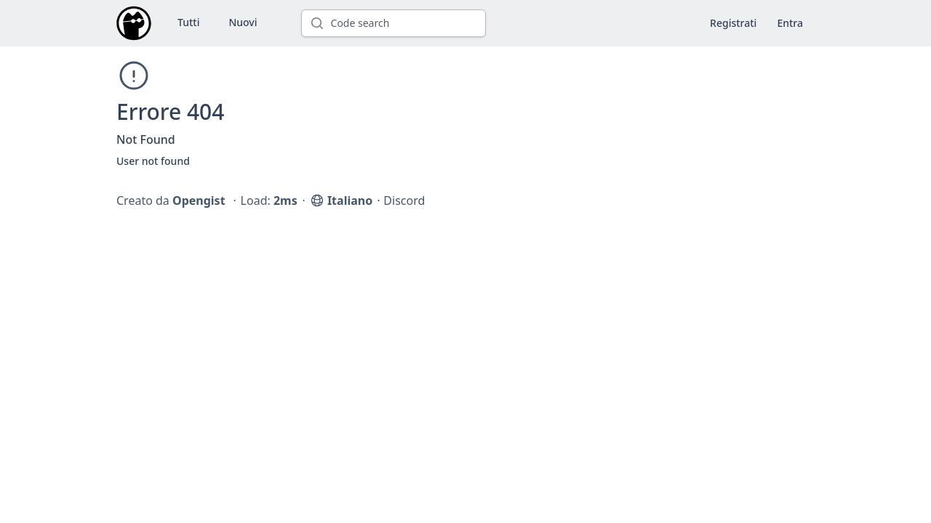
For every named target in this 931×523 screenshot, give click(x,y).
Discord (404, 200)
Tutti (188, 22)
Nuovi (242, 22)
